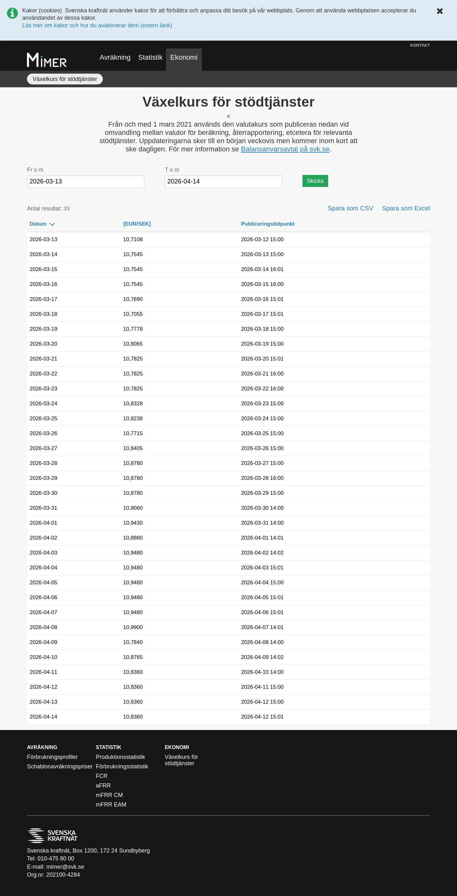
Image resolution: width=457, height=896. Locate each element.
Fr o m (35, 170)
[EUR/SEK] (141, 224)
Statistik (150, 57)
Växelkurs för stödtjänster (65, 79)
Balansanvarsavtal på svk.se (285, 149)
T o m (172, 170)
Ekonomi (184, 57)
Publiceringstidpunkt (272, 224)
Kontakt (420, 45)
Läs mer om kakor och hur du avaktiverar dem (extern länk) (97, 25)
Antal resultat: (48, 209)
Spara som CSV (350, 208)
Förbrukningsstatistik (122, 766)
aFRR (103, 785)
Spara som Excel (406, 208)
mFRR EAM (111, 804)
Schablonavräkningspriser (60, 766)
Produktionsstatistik (120, 757)
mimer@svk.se (65, 867)
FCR (102, 776)
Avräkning (115, 57)
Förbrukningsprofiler (52, 757)
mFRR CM (109, 795)
